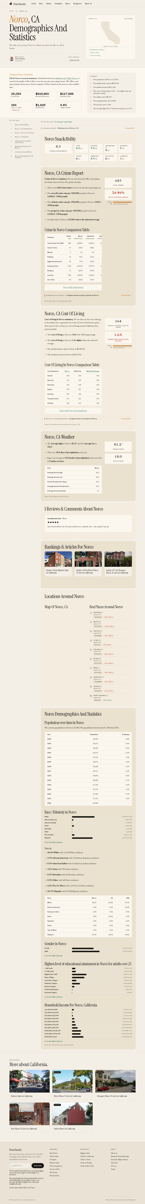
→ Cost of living (94, 55)
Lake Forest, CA (97, 631)
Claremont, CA (97, 686)
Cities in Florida (86, 1163)
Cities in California (87, 1156)
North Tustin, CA (98, 612)
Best (41, 4)
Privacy (113, 1166)
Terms (113, 1169)
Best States (54, 1172)
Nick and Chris (29, 1188)
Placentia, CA (97, 658)
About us (114, 1153)
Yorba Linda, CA (98, 649)
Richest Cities (54, 1163)
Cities (33, 4)
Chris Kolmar (20, 59)
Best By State (54, 1176)
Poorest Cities (55, 1169)
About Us (88, 4)
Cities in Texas (85, 1159)
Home (11, 11)
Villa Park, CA (97, 622)
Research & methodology (120, 1156)
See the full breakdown (54, 842)
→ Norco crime (94, 52)
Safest (48, 4)
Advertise (114, 1163)
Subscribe (38, 1166)
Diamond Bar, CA (98, 677)
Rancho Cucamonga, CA (100, 695)
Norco (67, 371)
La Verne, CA (97, 640)
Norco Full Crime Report (73, 287)
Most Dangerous (56, 1166)
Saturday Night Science (68, 78)
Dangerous (77, 4)
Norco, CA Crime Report (64, 173)
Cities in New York (87, 1166)
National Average (92, 371)
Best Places (54, 1153)
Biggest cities (85, 1153)
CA (16, 11)
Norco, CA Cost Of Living (64, 313)
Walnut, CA (96, 668)
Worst (67, 4)
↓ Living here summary (96, 50)
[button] (88, 128)
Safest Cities (54, 1156)
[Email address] (20, 1165)
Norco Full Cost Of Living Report (73, 411)
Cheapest (58, 4)
